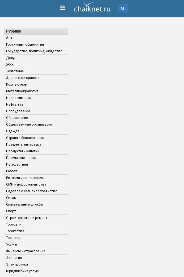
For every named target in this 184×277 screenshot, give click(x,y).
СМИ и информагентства (26, 184)
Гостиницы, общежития (25, 44)
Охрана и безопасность (25, 138)
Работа (12, 171)
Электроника (17, 264)
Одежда (12, 131)
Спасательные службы (24, 204)
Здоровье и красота (23, 78)
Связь (11, 198)
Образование (17, 118)
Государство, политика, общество (34, 51)
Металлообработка (22, 91)
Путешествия (17, 164)
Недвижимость (18, 98)
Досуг (11, 58)
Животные (15, 71)
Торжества (15, 231)
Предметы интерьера (23, 144)
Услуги (11, 244)
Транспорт (14, 238)
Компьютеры (17, 84)
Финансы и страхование (25, 251)
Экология (14, 258)
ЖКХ (10, 64)
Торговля (14, 224)
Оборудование (18, 111)
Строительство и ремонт (26, 218)
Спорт (11, 211)
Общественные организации (29, 124)
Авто (10, 38)
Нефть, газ (14, 104)
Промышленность (21, 158)
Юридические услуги (22, 271)
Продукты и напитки (22, 151)
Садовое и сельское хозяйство (31, 191)
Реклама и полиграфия (24, 178)
